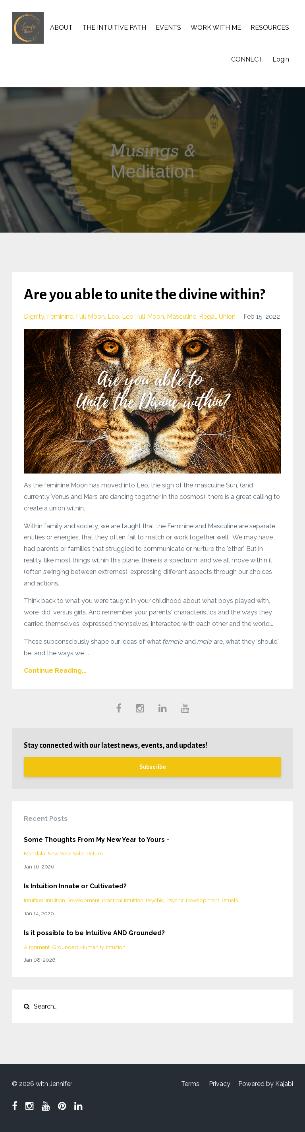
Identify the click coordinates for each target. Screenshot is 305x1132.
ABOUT (61, 27)
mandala (34, 853)
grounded (65, 947)
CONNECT (247, 59)
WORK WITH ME (216, 27)
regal (207, 316)
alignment (37, 947)
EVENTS (168, 27)
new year (59, 853)
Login (280, 59)
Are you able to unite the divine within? (144, 294)
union (227, 316)
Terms (190, 1084)
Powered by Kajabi (265, 1084)
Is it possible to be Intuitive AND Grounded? (94, 933)
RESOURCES (270, 27)
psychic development (192, 900)
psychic (155, 900)
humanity (92, 947)
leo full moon (143, 316)
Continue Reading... (55, 670)
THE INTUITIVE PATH (114, 27)
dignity (34, 316)
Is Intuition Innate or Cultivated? (75, 886)
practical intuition (122, 900)
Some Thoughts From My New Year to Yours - (96, 839)
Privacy (219, 1084)
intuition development (73, 900)
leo (113, 316)
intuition (33, 900)
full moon (90, 316)
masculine (181, 316)
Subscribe (152, 767)
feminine (60, 316)
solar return (88, 853)
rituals (230, 900)
